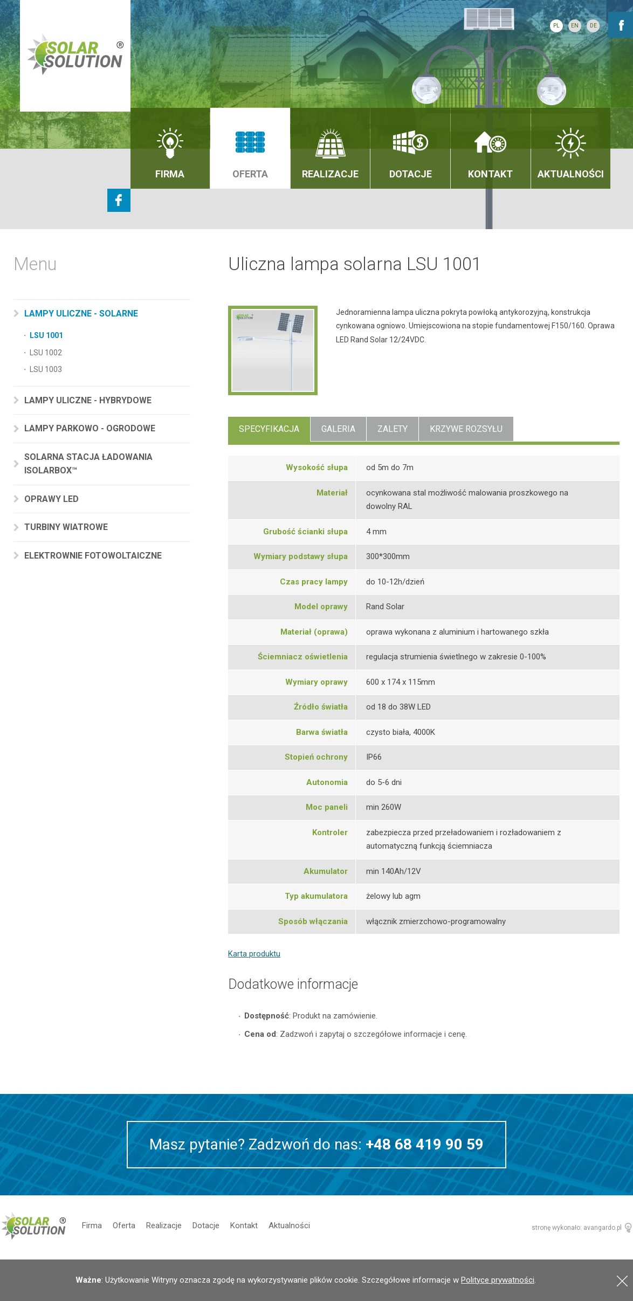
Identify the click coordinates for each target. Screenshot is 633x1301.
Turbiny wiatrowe (67, 527)
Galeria (338, 429)
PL (556, 26)
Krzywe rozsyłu (466, 429)
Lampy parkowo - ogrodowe (90, 428)
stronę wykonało (556, 1227)
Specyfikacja (269, 429)
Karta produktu (254, 954)
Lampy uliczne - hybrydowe (89, 400)
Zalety (392, 429)
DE (593, 26)
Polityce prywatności (497, 1280)
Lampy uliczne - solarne (82, 313)
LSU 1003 (46, 369)
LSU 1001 (46, 335)
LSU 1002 (46, 352)
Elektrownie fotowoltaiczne (94, 555)
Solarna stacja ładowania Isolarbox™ (88, 464)
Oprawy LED (52, 499)
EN (575, 26)
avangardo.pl (602, 1227)
